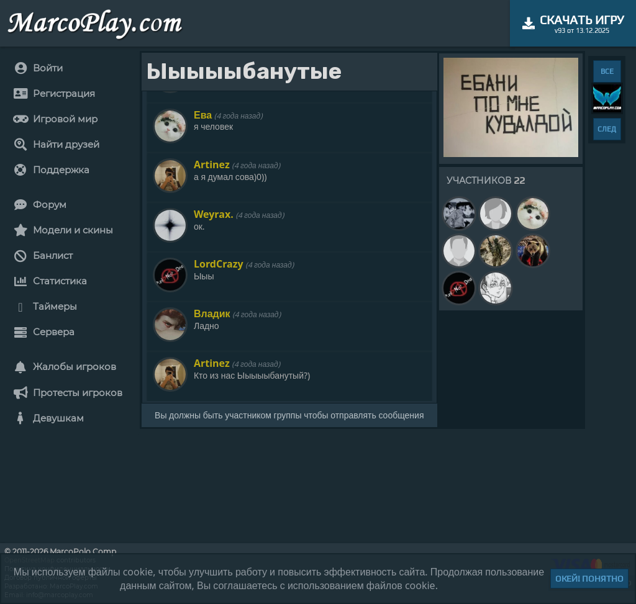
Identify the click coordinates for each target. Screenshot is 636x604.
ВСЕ (607, 71)
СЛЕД (606, 129)
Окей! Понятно (589, 579)
